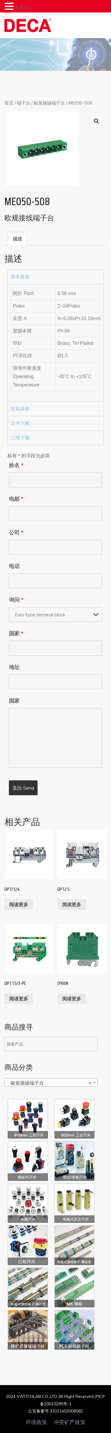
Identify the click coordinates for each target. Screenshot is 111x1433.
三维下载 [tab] (20, 437)
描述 (17, 239)
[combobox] (51, 1082)
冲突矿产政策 (70, 1422)
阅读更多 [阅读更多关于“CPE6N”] (71, 999)
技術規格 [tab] (20, 408)
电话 (14, 566)
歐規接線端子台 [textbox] (49, 1083)
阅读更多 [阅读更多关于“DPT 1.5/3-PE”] (18, 999)
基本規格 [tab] (20, 276)
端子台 (23, 103)
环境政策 (36, 1422)
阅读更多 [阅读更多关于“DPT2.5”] (71, 904)
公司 (16, 533)
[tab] (17, 239)
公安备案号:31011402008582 (55, 1411)
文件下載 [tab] (20, 423)
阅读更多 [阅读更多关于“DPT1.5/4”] (18, 904)
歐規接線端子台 (49, 103)
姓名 (16, 465)
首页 (8, 103)
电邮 (16, 499)
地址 (14, 667)
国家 (16, 634)
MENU (24, 7)
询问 (16, 600)
